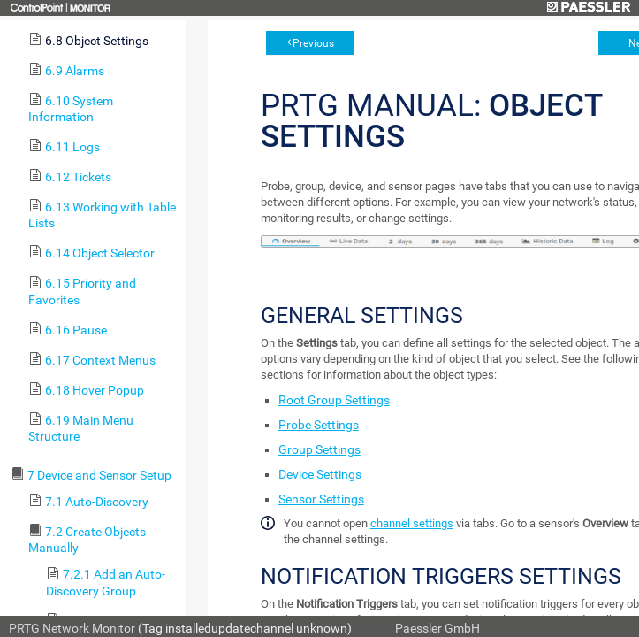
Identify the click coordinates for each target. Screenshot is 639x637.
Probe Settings (318, 425)
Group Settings (319, 449)
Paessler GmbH (437, 628)
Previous (313, 43)
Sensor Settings (321, 499)
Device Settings (319, 474)
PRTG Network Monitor (72, 628)
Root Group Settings (334, 400)
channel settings (411, 523)
